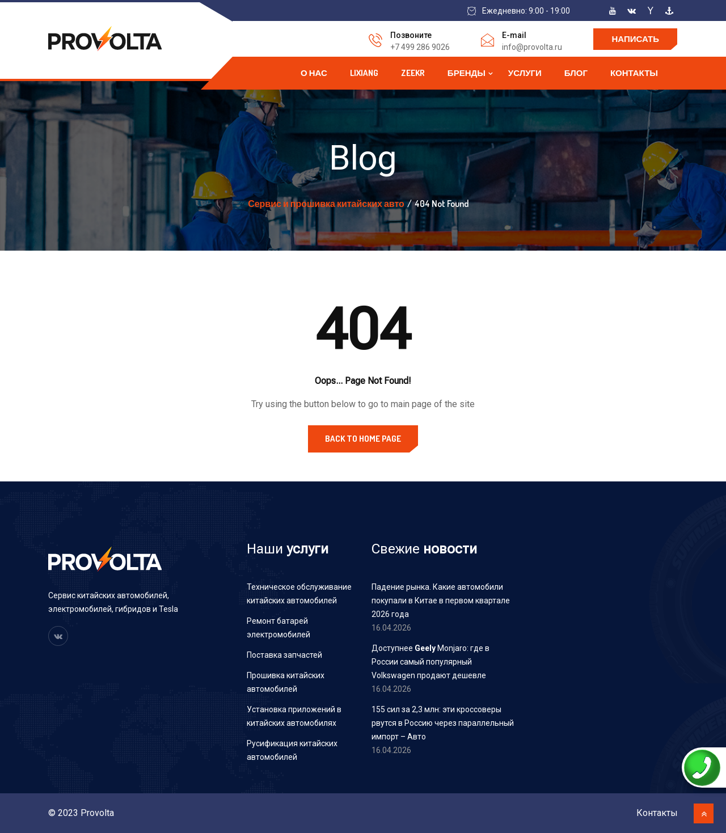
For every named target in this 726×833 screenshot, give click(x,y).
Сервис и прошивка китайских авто (326, 203)
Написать (635, 38)
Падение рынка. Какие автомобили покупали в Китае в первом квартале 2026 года (441, 600)
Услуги (525, 72)
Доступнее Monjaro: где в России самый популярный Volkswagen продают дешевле (430, 662)
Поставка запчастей (284, 654)
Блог (576, 72)
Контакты (634, 72)
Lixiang (364, 72)
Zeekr (413, 72)
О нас (314, 72)
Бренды (467, 72)
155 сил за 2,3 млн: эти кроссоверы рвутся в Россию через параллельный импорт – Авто (443, 723)
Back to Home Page (363, 438)
